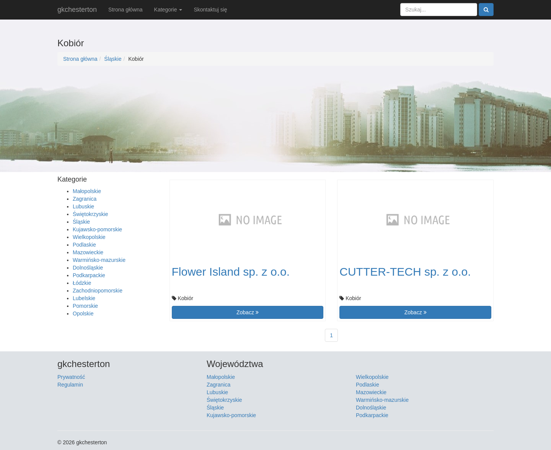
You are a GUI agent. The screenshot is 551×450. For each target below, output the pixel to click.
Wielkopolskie (89, 237)
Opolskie (83, 313)
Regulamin (70, 385)
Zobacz (247, 312)
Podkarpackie (89, 275)
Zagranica (84, 199)
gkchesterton (77, 9)
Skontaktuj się (210, 9)
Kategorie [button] (168, 9)
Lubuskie (83, 206)
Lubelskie (84, 298)
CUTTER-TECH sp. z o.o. (405, 271)
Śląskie (112, 59)
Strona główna (125, 9)
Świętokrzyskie (90, 214)
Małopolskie (87, 191)
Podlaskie (84, 245)
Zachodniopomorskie (97, 291)
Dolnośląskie (88, 268)
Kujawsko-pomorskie (97, 229)
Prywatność (71, 377)
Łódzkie (82, 283)
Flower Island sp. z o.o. (231, 271)
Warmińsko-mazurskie (99, 260)
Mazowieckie (88, 252)
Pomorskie (85, 306)
